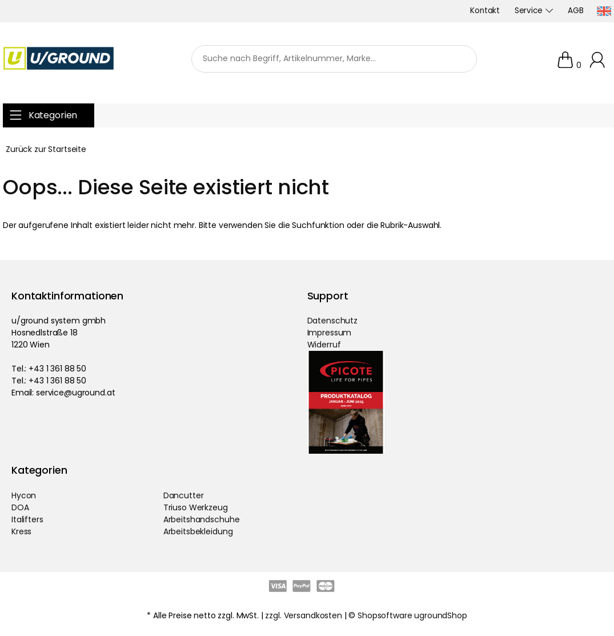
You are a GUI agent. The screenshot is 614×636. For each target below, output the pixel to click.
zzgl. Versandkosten (303, 615)
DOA (20, 507)
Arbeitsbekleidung (198, 531)
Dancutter (183, 495)
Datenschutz (332, 320)
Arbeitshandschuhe (201, 519)
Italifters (27, 519)
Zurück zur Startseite (46, 149)
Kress (21, 531)
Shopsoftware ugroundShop (412, 615)
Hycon (23, 495)
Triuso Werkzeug (195, 507)
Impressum (329, 332)
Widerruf (324, 344)
